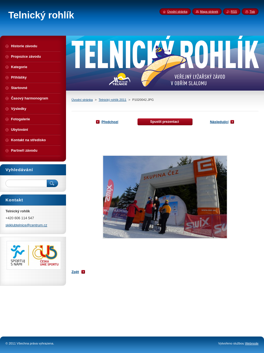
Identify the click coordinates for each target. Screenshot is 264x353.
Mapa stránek (209, 11)
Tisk (252, 11)
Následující (219, 122)
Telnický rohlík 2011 (113, 99)
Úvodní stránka (82, 99)
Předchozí (109, 122)
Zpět (75, 272)
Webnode (251, 343)
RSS (234, 11)
